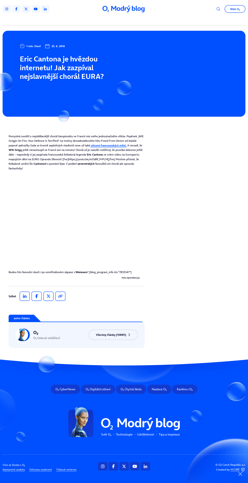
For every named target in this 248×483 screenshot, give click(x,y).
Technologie (105, 20)
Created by (230, 469)
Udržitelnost (131, 20)
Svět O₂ (84, 20)
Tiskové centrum (66, 469)
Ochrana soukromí (40, 469)
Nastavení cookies (14, 469)
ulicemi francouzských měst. (108, 145)
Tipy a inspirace (159, 20)
